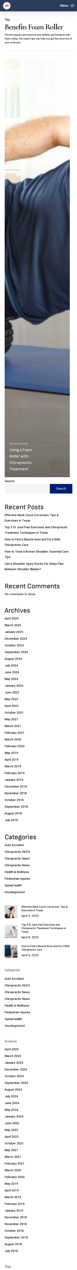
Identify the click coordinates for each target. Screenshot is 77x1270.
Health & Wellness (17, 872)
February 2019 (14, 773)
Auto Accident (14, 845)
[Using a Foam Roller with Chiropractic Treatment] (37, 267)
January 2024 (14, 685)
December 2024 (16, 638)
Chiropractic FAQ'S (17, 852)
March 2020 (13, 739)
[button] (67, 5)
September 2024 (16, 652)
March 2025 (13, 625)
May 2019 (11, 753)
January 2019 (14, 780)
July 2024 (11, 665)
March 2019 (13, 766)
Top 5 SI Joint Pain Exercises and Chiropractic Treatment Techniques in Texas (36, 530)
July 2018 (11, 820)
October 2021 (14, 712)
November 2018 (16, 793)
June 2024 (12, 672)
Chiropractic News (18, 443)
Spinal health (13, 885)
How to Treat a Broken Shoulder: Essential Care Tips (37, 554)
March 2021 (13, 726)
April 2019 (12, 759)
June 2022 (12, 692)
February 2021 (14, 733)
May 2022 (11, 699)
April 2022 (12, 706)
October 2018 (14, 800)
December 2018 (16, 786)
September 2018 (16, 806)
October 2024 (14, 645)
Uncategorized (15, 892)
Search (9, 481)
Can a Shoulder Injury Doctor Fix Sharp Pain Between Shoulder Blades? (34, 566)
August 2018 (13, 813)
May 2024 (11, 679)
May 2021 (11, 719)
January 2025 (14, 632)
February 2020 (14, 746)
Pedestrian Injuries (17, 878)
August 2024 (13, 659)
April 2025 (12, 618)
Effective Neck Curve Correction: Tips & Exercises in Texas (32, 518)
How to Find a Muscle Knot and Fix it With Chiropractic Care (32, 542)
